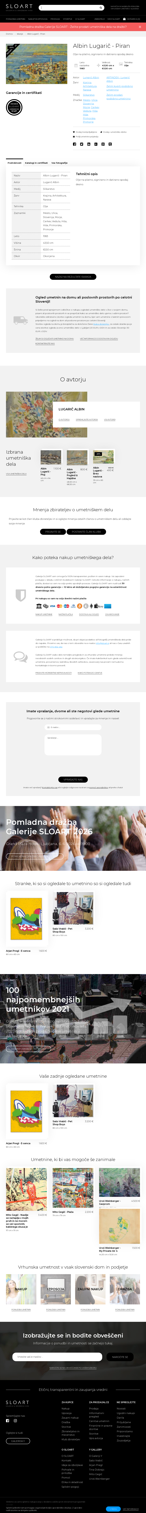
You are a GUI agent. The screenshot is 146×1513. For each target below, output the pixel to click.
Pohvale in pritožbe (68, 1471)
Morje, (86, 107)
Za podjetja (123, 1440)
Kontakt (66, 1460)
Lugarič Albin (91, 77)
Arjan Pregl (96, 1465)
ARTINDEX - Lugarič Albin (118, 79)
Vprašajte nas (73, 779)
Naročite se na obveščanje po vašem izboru (73, 1368)
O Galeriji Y (95, 1456)
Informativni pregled (96, 1415)
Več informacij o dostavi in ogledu (99, 338)
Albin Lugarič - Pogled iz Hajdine (72, 474)
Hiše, (86, 114)
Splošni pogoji (70, 1486)
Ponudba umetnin (15, 19)
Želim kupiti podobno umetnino (120, 88)
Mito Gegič (95, 1474)
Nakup (66, 1408)
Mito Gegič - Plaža (63, 1212)
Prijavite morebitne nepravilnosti (54, 673)
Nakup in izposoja (37, 19)
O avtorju (64, 419)
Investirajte (123, 1436)
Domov (9, 34)
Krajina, (87, 82)
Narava (87, 89)
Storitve (67, 19)
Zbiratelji (99, 19)
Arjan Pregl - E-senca (18, 951)
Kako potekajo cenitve (90, 673)
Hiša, (95, 111)
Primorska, (89, 118)
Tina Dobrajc (96, 1469)
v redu (113, 1509)
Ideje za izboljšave (72, 1465)
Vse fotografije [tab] (59, 163)
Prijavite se (53, 531)
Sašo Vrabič (96, 1460)
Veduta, (87, 111)
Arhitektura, (90, 86)
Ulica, (94, 100)
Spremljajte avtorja (87, 419)
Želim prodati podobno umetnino (119, 97)
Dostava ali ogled (89, 614)
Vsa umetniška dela (16, 474)
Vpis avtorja (96, 1438)
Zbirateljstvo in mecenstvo (71, 1433)
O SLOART (68, 1456)
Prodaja (55, 19)
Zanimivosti (124, 1427)
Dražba (66, 1422)
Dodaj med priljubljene (85, 132)
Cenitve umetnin (99, 1421)
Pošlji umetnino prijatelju (85, 136)
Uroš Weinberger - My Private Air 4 (110, 1249)
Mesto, (87, 100)
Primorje (88, 122)
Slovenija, (88, 103)
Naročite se (120, 1357)
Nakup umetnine (44, 614)
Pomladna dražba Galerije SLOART (34, 856)
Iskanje (20, 34)
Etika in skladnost (72, 1482)
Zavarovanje (112, 614)
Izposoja (67, 1413)
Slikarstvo (89, 95)
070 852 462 (56, 646)
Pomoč (66, 1477)
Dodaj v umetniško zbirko (114, 132)
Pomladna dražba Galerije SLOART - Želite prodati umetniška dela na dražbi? (73, 27)
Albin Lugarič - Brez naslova (98, 472)
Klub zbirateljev (71, 1439)
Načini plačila (66, 614)
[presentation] (73, 765)
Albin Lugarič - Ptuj (46, 471)
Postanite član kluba (86, 531)
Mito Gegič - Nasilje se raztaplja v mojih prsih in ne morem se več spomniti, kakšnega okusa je (17, 1221)
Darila (120, 1417)
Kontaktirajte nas (45, 343)
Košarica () (131, 19)
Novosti (121, 1408)
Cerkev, (95, 107)
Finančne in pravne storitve (100, 1427)
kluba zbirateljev (101, 324)
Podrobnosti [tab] (14, 163)
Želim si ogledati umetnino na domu (55, 338)
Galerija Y (18, 1441)
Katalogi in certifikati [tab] (36, 163)
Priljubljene (124, 1422)
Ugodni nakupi (126, 1413)
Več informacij (131, 1509)
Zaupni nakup (70, 1417)
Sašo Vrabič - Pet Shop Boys (62, 930)
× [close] (140, 27)
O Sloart (80, 19)
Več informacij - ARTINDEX (28, 1049)
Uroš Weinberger (99, 1478)
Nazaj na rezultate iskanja (73, 277)
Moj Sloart (114, 19)
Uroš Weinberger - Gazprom (110, 1202)
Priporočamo (125, 1431)
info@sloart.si (102, 643)
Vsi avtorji (109, 419)
